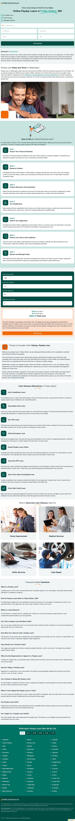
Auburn (4, 765)
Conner (54, 775)
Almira (4, 749)
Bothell (29, 746)
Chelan (54, 743)
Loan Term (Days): (8, 282)
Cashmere (30, 781)
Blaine (29, 739)
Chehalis (54, 739)
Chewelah (55, 749)
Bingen (4, 788)
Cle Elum (55, 755)
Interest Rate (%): (8, 290)
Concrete (55, 768)
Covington (55, 788)
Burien (29, 765)
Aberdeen (5, 739)
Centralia (30, 791)
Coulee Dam (56, 781)
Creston (54, 791)
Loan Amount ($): (8, 274)
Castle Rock (31, 784)
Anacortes (5, 752)
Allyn (4, 746)
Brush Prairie (31, 759)
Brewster (30, 752)
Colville (54, 765)
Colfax (54, 759)
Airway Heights (7, 743)
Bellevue (5, 778)
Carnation (30, 778)
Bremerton (30, 749)
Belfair (4, 775)
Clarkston (55, 752)
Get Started (37, 43)
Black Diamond (7, 791)
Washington (4, 51)
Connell (54, 772)
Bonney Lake (31, 743)
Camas (29, 775)
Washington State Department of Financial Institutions (41, 75)
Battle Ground (6, 772)
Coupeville (55, 784)
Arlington (5, 759)
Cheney (54, 746)
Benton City (6, 784)
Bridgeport (30, 755)
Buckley (29, 762)
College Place (56, 762)
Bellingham (5, 781)
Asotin (4, 762)
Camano (29, 772)
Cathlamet (30, 788)
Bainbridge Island (7, 768)
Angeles (5, 755)
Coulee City (55, 778)
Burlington (30, 768)
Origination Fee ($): (9, 299)
